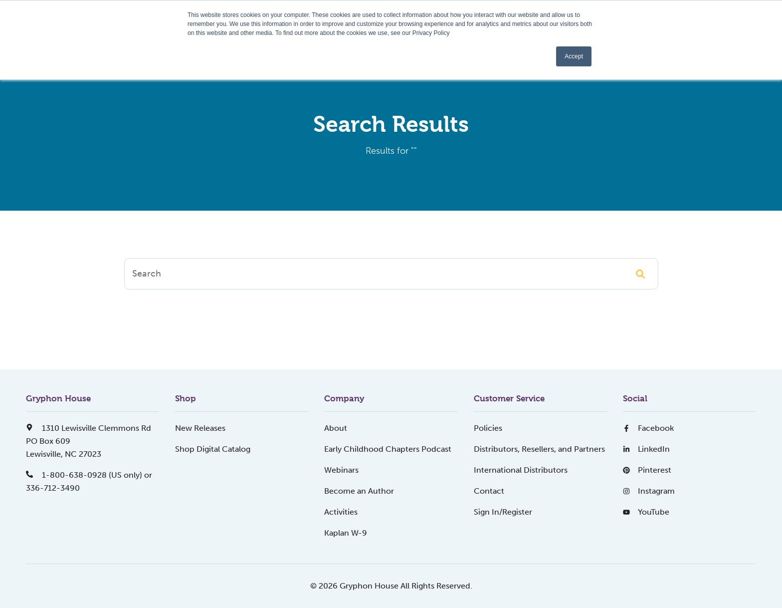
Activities (341, 512)
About (335, 428)
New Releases (200, 428)
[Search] (391, 274)
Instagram (649, 491)
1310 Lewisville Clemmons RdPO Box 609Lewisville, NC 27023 (88, 441)
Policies (488, 428)
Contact (489, 491)
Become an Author (359, 491)
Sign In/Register (503, 512)
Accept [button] (574, 56)
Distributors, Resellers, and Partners (539, 449)
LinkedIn (646, 449)
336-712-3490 (53, 488)
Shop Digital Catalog (212, 449)
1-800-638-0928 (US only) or (89, 475)
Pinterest (647, 470)
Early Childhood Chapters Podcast (387, 449)
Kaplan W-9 (345, 533)
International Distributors (521, 470)
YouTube (646, 512)
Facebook (648, 428)
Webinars (341, 470)
